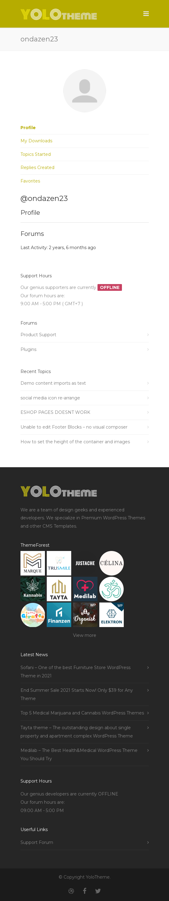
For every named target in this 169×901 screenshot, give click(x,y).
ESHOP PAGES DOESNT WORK (55, 412)
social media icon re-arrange (50, 398)
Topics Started (35, 154)
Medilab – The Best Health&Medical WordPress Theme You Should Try (79, 754)
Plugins (28, 349)
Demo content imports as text (53, 383)
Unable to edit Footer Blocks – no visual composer (73, 427)
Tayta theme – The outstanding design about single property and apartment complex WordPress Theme (76, 732)
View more (84, 635)
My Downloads (36, 141)
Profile (28, 127)
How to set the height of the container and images (75, 442)
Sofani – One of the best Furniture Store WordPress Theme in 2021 (75, 672)
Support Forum (36, 842)
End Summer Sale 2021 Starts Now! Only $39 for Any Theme (76, 694)
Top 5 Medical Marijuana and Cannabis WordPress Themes (82, 713)
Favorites (30, 181)
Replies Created (37, 167)
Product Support (38, 334)
